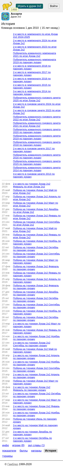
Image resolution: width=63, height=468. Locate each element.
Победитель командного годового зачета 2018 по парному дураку (37, 143)
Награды (36, 450)
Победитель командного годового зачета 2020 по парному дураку (37, 131)
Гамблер (12, 464)
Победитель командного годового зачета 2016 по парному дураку (37, 156)
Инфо (5, 445)
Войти (54, 6)
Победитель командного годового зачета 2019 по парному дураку (37, 137)
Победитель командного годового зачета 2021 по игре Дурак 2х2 (37, 124)
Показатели (9, 450)
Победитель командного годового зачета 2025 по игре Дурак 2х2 (37, 99)
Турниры (7, 456)
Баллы (24, 450)
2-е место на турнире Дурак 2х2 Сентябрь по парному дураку (31, 344)
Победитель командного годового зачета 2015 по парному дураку (37, 162)
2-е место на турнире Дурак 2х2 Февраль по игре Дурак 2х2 (31, 185)
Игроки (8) (18, 445)
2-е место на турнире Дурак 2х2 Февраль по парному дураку (31, 388)
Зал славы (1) (36, 445)
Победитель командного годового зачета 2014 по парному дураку (37, 169)
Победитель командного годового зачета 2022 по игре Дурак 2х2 (37, 118)
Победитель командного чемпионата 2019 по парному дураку (34, 61)
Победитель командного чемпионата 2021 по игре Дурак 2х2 (34, 54)
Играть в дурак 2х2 (29, 6)
